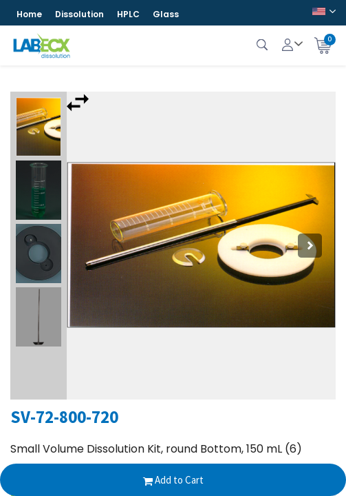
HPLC (128, 14)
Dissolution (79, 14)
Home (29, 14)
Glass (166, 14)
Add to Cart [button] (173, 479)
